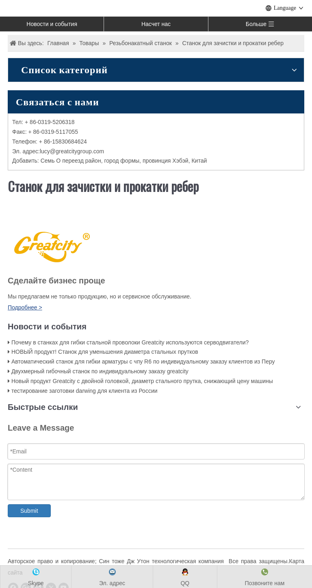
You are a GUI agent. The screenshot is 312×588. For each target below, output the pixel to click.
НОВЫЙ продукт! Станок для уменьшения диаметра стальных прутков (104, 351)
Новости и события (51, 24)
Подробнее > (25, 307)
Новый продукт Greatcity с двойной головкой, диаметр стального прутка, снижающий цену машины (142, 381)
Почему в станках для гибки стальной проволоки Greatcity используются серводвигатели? (130, 342)
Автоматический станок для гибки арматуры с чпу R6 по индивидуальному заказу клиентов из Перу (143, 361)
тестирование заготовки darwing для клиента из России (84, 391)
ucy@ (48, 151)
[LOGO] (51, 245)
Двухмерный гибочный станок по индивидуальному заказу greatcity (99, 371)
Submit (29, 510)
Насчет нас (156, 24)
